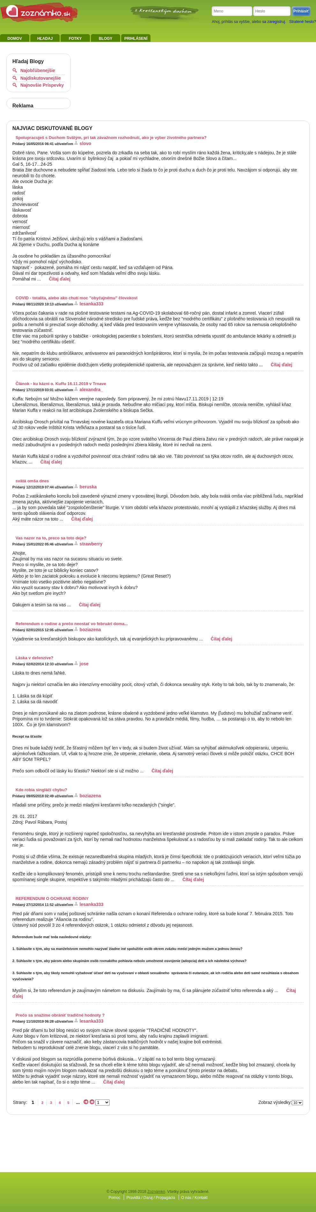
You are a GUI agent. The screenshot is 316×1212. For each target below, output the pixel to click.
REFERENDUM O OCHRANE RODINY (52, 898)
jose (84, 663)
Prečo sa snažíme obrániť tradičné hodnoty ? (60, 1015)
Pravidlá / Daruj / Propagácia (150, 1197)
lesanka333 (92, 303)
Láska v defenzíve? (35, 657)
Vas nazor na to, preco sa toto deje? (51, 538)
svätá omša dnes (32, 480)
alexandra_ (91, 389)
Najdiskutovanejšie (40, 78)
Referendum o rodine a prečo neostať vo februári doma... (72, 623)
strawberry (91, 543)
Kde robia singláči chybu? (41, 789)
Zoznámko (156, 1191)
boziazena (90, 629)
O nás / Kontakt (194, 1197)
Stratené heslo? (302, 21)
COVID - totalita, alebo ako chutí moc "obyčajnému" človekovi (76, 298)
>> (92, 1101)
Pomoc (114, 1197)
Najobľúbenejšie (37, 70)
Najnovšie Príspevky (42, 85)
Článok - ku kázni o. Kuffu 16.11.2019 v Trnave (61, 383)
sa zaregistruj (273, 21)
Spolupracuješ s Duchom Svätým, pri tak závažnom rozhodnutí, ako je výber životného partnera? (111, 137)
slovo (86, 143)
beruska (88, 486)
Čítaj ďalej (59, 278)
